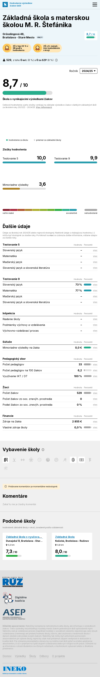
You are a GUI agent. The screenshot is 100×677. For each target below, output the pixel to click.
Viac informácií (44, 107)
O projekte (58, 656)
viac (39, 37)
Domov (7, 656)
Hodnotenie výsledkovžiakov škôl (21, 4)
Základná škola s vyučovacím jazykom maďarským (38, 537)
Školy (32, 656)
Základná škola (65, 537)
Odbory (44, 656)
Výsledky (20, 656)
